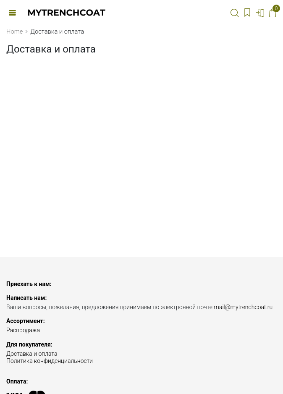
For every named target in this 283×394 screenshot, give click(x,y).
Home (14, 31)
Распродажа (23, 330)
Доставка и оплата (32, 353)
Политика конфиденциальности (49, 360)
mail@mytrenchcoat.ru (243, 307)
